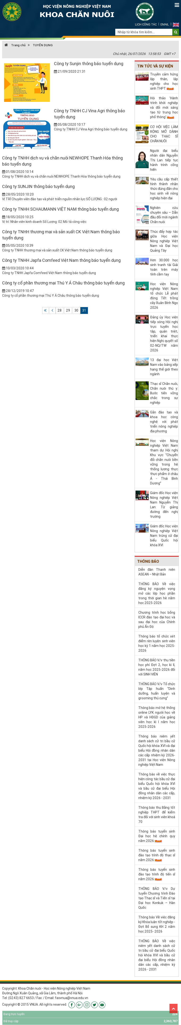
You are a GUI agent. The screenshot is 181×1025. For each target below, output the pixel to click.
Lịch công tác (146, 24)
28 (60, 310)
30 (76, 310)
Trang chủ (14, 45)
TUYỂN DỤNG (43, 45)
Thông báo (148, 561)
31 (84, 310)
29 (68, 310)
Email (164, 24)
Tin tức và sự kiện (155, 66)
